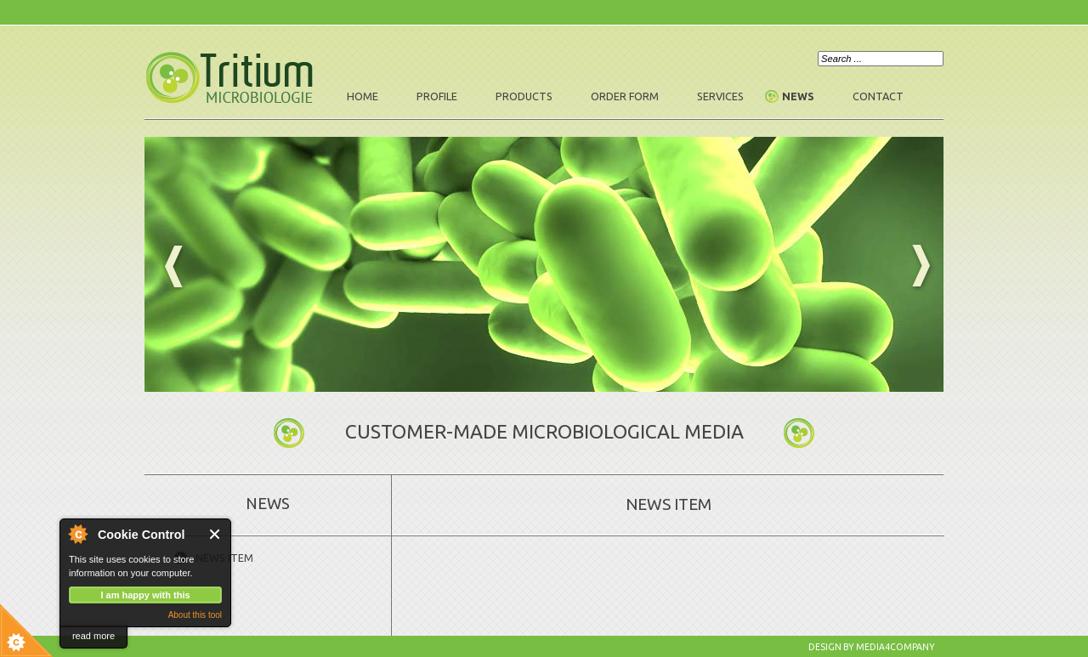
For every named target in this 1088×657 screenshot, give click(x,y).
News (798, 96)
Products (524, 96)
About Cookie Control (77, 533)
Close (215, 534)
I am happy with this (145, 595)
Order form (625, 96)
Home (362, 96)
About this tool (195, 615)
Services (720, 96)
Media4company (895, 647)
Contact (878, 96)
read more (93, 636)
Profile (436, 96)
